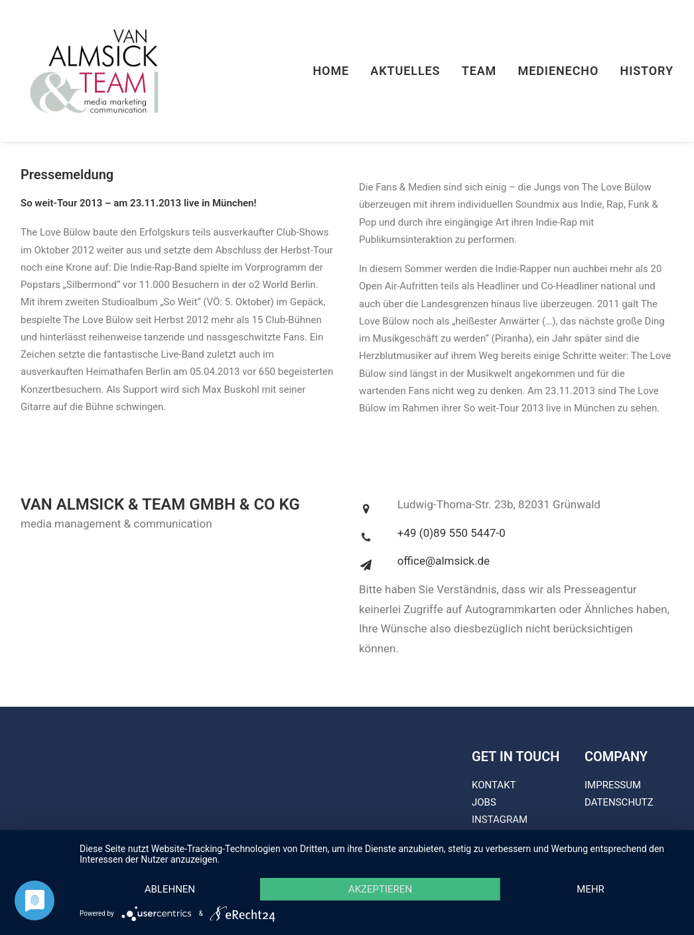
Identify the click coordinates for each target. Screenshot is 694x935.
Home (330, 71)
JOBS (484, 802)
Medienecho (558, 71)
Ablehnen (170, 889)
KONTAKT (494, 785)
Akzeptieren (380, 889)
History (646, 71)
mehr (590, 889)
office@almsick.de (443, 560)
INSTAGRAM (499, 820)
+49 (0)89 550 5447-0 (451, 532)
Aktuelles (405, 71)
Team (479, 71)
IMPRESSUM (613, 785)
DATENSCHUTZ (619, 802)
